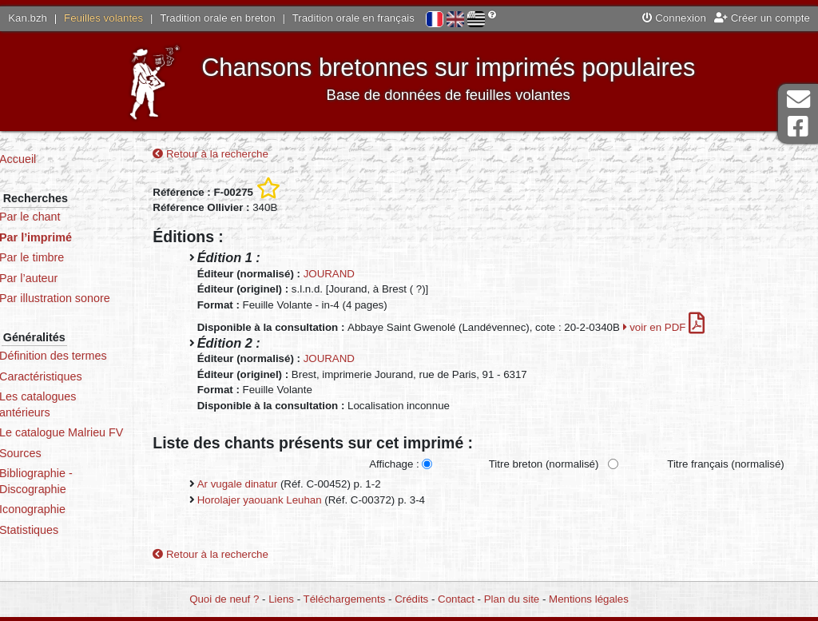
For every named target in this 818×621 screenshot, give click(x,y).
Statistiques (62, 545)
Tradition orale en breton (217, 18)
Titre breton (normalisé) (543, 466)
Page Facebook (798, 126)
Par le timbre (65, 257)
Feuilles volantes (103, 18)
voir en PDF (691, 329)
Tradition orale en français (353, 18)
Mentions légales (589, 599)
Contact (456, 599)
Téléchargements (345, 599)
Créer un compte (762, 18)
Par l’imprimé (69, 237)
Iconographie (66, 525)
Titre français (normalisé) (725, 466)
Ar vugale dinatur (264, 486)
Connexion (674, 18)
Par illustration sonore (88, 298)
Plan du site (511, 599)
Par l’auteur (62, 278)
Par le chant (63, 216)
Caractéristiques (74, 376)
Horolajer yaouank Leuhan (286, 501)
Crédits (411, 599)
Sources (54, 468)
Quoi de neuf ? (224, 599)
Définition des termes (87, 355)
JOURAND (356, 275)
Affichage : (393, 466)
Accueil (51, 159)
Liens (281, 599)
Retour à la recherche (238, 155)
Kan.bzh (27, 18)
